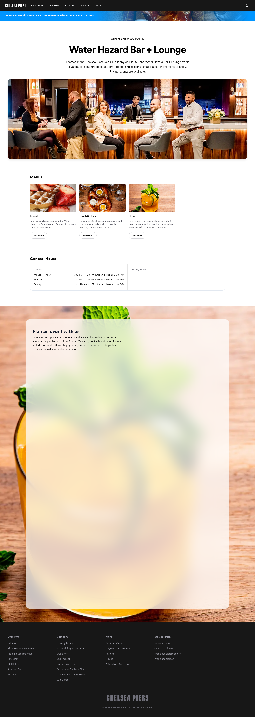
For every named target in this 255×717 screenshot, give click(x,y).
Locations (37, 6)
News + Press (162, 643)
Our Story (62, 653)
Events (85, 6)
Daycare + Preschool (118, 648)
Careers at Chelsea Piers (71, 669)
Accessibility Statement (70, 648)
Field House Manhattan (21, 648)
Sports (54, 6)
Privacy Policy (65, 643)
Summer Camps (115, 643)
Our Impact (63, 658)
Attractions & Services (118, 664)
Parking (110, 653)
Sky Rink (13, 658)
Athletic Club (15, 669)
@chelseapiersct (164, 658)
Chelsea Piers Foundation (71, 674)
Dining (109, 658)
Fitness (70, 6)
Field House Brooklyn (20, 653)
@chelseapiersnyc (164, 648)
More (99, 6)
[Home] (15, 5)
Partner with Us (66, 664)
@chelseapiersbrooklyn (167, 653)
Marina (12, 674)
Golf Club (13, 664)
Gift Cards (62, 679)
